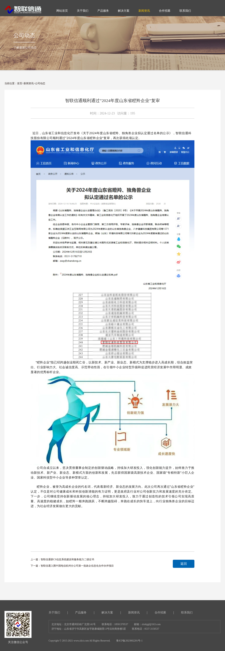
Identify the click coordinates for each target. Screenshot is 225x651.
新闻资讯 (29, 83)
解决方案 (107, 612)
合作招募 (160, 612)
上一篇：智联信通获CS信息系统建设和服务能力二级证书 (62, 559)
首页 (19, 83)
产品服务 (81, 612)
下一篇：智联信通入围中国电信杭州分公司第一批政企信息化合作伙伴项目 (72, 565)
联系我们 (187, 612)
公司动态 (40, 83)
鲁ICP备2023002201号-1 (129, 640)
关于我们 (54, 612)
